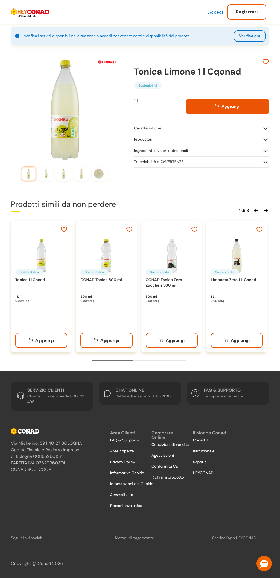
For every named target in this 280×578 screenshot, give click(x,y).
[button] (264, 563)
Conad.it (200, 440)
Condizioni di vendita (170, 444)
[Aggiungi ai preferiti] (265, 62)
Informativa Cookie (127, 473)
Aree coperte (122, 451)
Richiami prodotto (167, 477)
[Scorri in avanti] (265, 210)
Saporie (199, 462)
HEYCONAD (203, 473)
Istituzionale (203, 451)
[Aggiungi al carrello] (227, 106)
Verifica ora (249, 36)
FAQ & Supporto (124, 440)
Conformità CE (164, 466)
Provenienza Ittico (126, 505)
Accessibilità (121, 495)
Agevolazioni (162, 455)
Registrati (247, 12)
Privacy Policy (122, 462)
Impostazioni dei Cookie (131, 484)
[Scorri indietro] (255, 210)
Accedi (215, 12)
